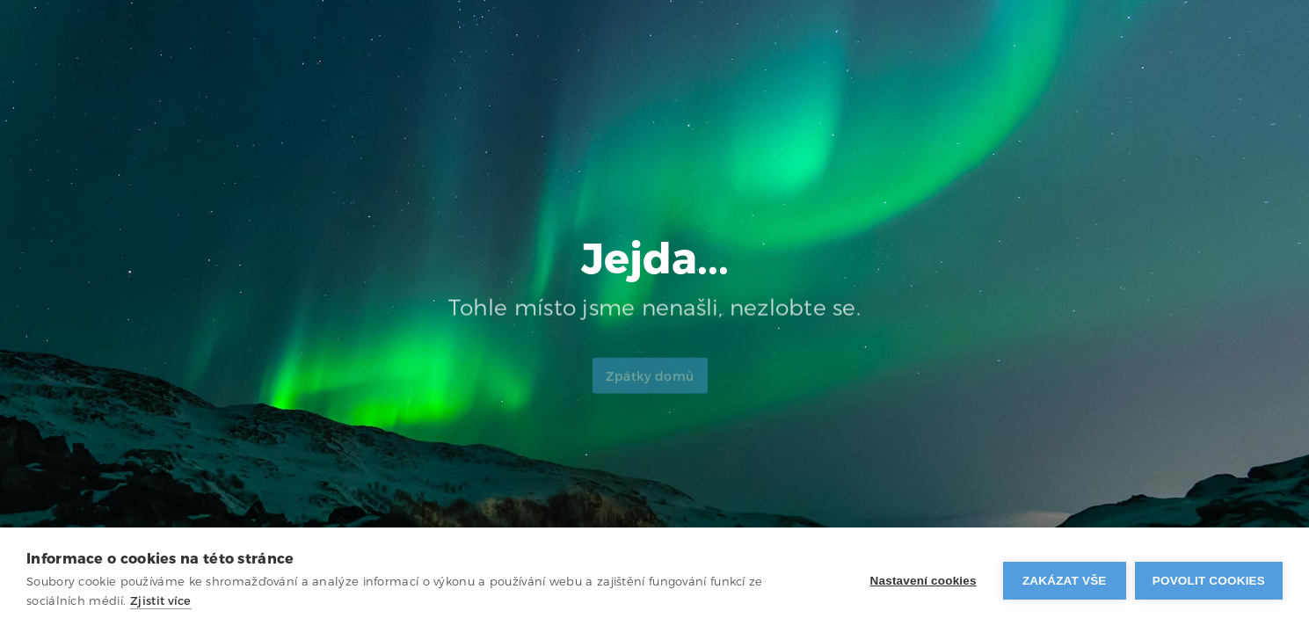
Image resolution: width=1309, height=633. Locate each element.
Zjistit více (161, 600)
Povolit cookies (1209, 580)
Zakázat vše (1064, 580)
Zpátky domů (650, 383)
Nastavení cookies (923, 580)
